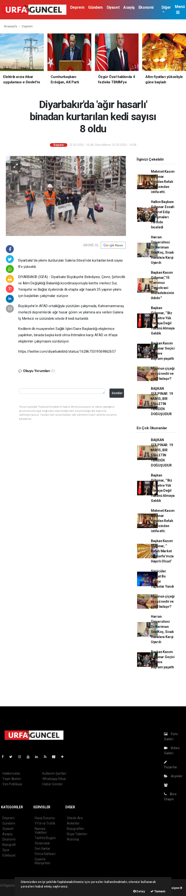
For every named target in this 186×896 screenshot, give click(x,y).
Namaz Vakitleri (40, 830)
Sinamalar (42, 843)
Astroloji (73, 839)
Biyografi (9, 845)
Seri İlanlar (42, 848)
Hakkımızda (11, 773)
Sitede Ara (75, 818)
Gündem (95, 7)
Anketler (73, 823)
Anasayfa (10, 26)
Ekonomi (146, 7)
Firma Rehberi (45, 854)
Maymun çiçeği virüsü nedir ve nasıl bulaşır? (163, 373)
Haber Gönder (52, 784)
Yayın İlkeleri (11, 779)
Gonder (117, 393)
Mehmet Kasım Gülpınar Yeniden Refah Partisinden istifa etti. (163, 182)
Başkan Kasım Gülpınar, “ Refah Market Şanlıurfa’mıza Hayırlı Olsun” (162, 551)
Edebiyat (8, 855)
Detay (139, 891)
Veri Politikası (12, 784)
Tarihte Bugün (45, 838)
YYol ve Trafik (45, 823)
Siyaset (113, 7)
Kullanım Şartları (54, 773)
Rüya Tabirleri (77, 834)
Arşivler (173, 776)
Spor (5, 850)
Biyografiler (75, 829)
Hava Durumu (45, 818)
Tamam (157, 891)
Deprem (77, 7)
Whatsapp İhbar (54, 779)
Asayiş (129, 7)
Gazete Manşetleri (42, 861)
